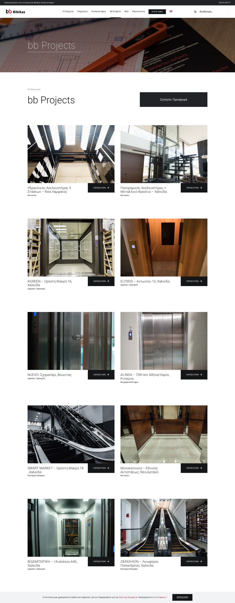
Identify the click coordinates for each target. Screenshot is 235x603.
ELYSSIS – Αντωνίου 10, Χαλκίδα (145, 281)
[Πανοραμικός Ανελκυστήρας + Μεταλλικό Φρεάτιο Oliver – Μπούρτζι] (163, 126)
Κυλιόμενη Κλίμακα (36, 475)
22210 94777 (225, 3)
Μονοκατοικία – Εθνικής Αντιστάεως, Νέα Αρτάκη (139, 470)
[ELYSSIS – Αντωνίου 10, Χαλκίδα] (163, 219)
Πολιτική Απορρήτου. (128, 597)
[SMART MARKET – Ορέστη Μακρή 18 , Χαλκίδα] (71, 406)
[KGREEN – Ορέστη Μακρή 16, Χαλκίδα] (71, 219)
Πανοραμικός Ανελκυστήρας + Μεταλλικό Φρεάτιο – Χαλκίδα (143, 190)
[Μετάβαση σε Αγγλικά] (171, 11)
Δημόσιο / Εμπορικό (36, 289)
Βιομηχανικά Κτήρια (129, 382)
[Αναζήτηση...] (210, 12)
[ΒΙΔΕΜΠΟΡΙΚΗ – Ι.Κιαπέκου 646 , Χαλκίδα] (71, 500)
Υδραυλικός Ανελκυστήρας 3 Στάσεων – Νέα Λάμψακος (49, 190)
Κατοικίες (32, 195)
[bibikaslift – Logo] (15, 10)
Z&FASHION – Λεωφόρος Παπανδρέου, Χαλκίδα (139, 563)
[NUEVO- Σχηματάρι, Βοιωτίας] (71, 313)
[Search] (195, 12)
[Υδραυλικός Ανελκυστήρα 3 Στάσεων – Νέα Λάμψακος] (71, 126)
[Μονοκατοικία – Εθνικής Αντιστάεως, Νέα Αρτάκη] (163, 406)
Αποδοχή (182, 597)
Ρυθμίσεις (162, 597)
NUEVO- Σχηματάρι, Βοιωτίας (50, 375)
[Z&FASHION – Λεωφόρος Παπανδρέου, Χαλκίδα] (163, 500)
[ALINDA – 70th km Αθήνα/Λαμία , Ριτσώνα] (163, 313)
